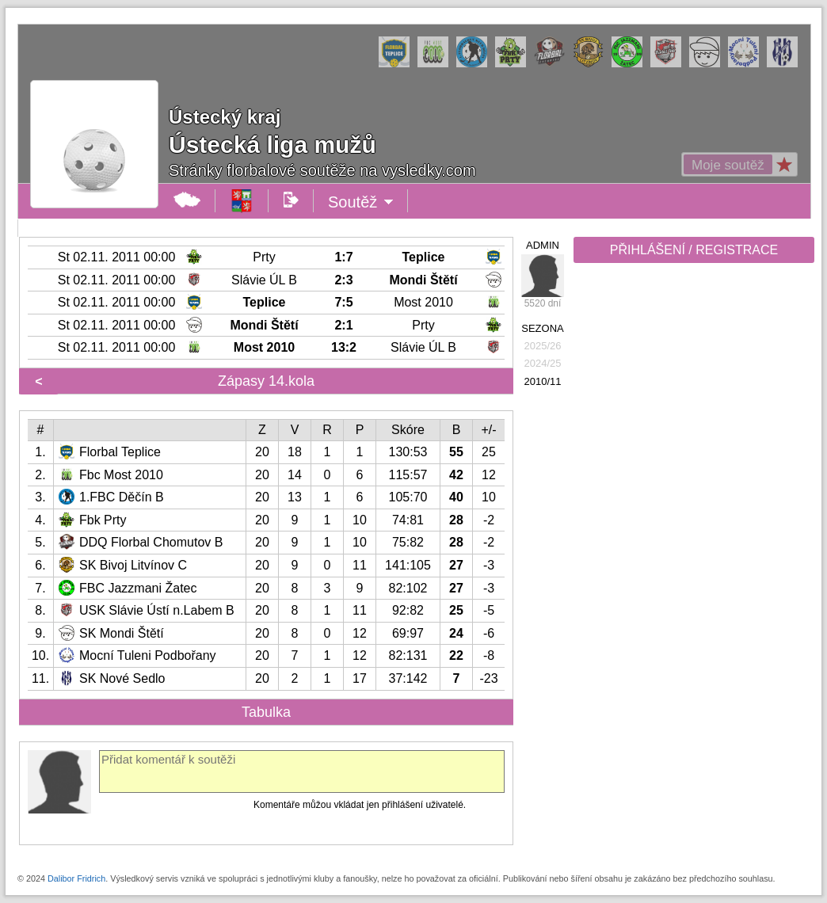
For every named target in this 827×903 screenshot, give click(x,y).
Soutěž (361, 202)
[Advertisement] (692, 516)
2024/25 (543, 363)
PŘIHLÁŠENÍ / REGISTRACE (694, 250)
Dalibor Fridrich (76, 878)
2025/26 (543, 346)
